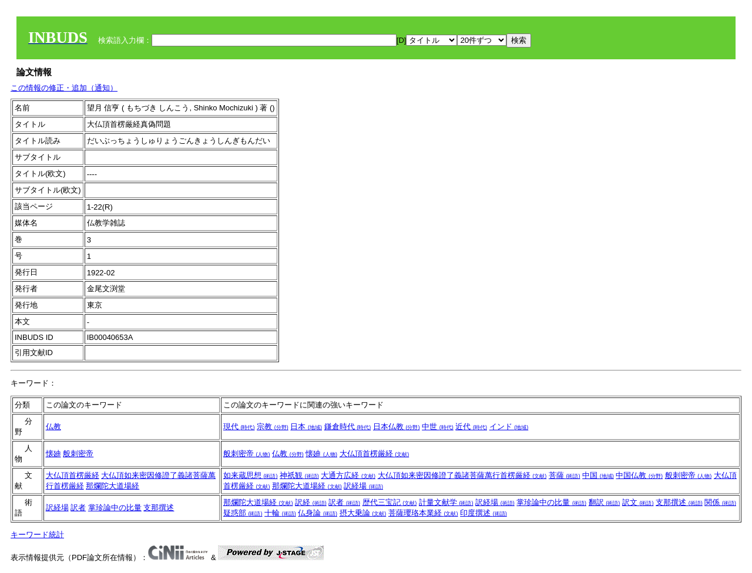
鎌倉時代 (347, 426)
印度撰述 (483, 512)
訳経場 (363, 485)
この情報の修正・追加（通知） (64, 87)
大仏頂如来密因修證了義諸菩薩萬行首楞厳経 (462, 475)
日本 (306, 426)
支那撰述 (158, 507)
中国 (598, 475)
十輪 (280, 512)
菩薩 (564, 475)
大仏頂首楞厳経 (374, 453)
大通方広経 (348, 475)
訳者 (78, 507)
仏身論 (317, 512)
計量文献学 (446, 502)
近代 (471, 426)
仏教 (53, 426)
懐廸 (53, 453)
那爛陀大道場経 (112, 485)
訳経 (311, 502)
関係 (720, 502)
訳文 (638, 502)
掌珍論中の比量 (115, 507)
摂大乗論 (363, 512)
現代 (239, 426)
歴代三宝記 (389, 502)
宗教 (272, 426)
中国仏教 (639, 475)
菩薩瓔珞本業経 (423, 512)
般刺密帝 (78, 453)
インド (509, 426)
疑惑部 (243, 512)
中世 (438, 426)
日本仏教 (396, 426)
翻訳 (604, 502)
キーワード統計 (37, 534)
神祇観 (299, 475)
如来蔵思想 (250, 475)
